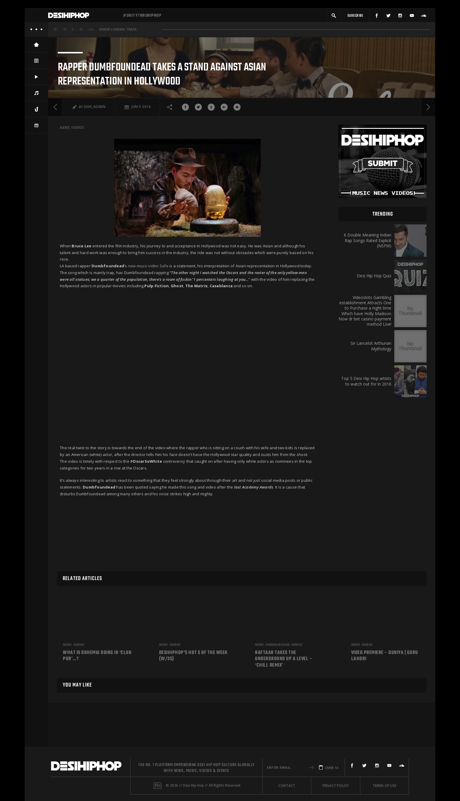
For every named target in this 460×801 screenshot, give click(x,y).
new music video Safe (148, 317)
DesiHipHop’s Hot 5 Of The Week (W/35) (193, 656)
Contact (286, 785)
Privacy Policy (335, 785)
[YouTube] (412, 17)
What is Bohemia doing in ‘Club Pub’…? (97, 656)
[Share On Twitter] (198, 158)
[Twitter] (388, 17)
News (65, 178)
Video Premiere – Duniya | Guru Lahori (384, 656)
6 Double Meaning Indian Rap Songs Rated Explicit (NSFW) (367, 292)
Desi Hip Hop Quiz (374, 326)
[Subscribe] (355, 17)
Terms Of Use (384, 785)
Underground (277, 644)
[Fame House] (158, 785)
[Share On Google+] (224, 158)
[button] (334, 17)
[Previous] (55, 158)
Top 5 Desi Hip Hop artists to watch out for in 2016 (366, 432)
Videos (77, 178)
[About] (36, 32)
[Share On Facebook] (185, 158)
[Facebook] (377, 17)
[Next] (428, 158)
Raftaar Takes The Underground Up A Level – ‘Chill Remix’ (283, 659)
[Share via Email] (237, 158)
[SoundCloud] (423, 17)
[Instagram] (400, 17)
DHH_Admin (95, 158)
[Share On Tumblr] (211, 158)
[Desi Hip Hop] (83, 17)
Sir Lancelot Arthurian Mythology (371, 397)
